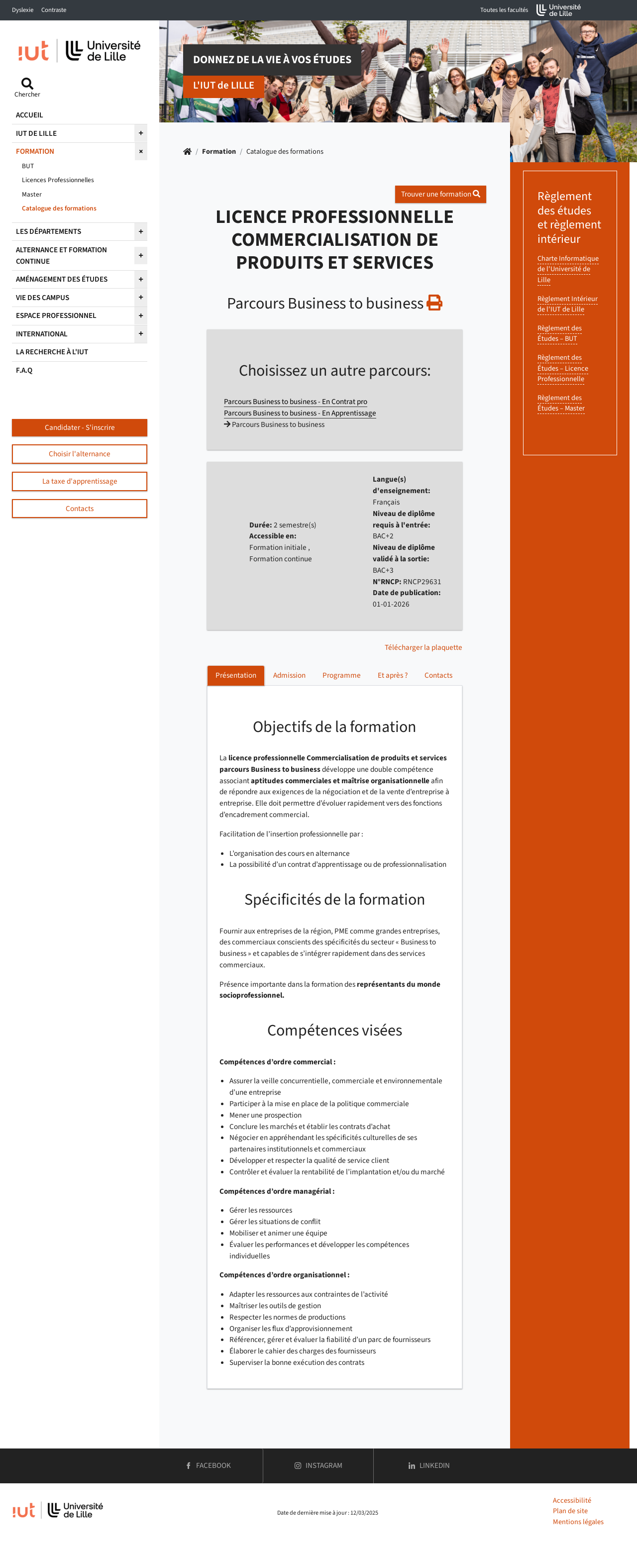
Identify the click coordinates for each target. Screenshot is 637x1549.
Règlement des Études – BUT (559, 333)
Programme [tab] (341, 675)
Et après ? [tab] (393, 675)
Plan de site (570, 1511)
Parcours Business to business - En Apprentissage (300, 413)
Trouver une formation (440, 194)
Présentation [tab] (235, 675)
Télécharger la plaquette (423, 647)
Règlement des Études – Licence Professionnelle (562, 368)
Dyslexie (22, 9)
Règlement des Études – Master (561, 403)
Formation (219, 151)
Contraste (53, 9)
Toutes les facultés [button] (504, 9)
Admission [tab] (289, 675)
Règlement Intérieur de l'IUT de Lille (567, 304)
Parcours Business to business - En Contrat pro (295, 401)
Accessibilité (572, 1500)
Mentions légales (578, 1522)
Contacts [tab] (438, 675)
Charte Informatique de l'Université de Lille (568, 269)
